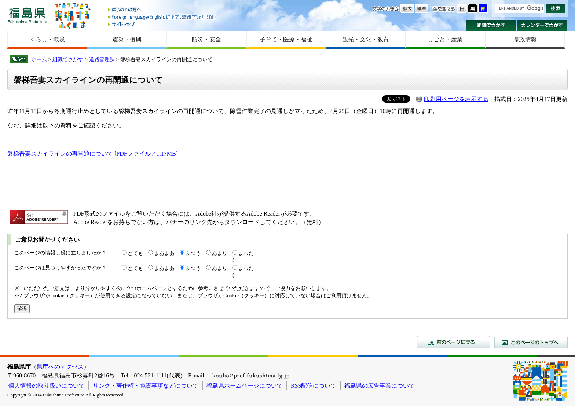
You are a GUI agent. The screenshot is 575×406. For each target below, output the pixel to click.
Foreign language (162, 17)
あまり (219, 253)
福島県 (27, 15)
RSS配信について (313, 386)
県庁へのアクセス (60, 367)
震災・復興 (127, 39)
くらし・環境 (47, 39)
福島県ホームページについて (244, 386)
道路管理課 (102, 59)
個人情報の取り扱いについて (46, 386)
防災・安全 (206, 39)
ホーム (39, 59)
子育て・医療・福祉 (286, 39)
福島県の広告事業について (379, 386)
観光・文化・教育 (365, 39)
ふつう (193, 253)
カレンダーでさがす (542, 25)
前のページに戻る (453, 342)
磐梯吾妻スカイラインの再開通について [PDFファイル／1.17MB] (92, 153)
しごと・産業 (445, 39)
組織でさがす (491, 25)
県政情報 (525, 39)
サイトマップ (162, 24)
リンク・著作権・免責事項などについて (145, 386)
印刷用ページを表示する (456, 99)
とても (135, 253)
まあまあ (164, 253)
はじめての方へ (162, 10)
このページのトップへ (531, 342)
